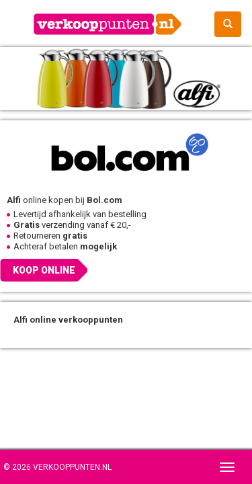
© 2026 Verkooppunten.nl (57, 467)
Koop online (44, 270)
